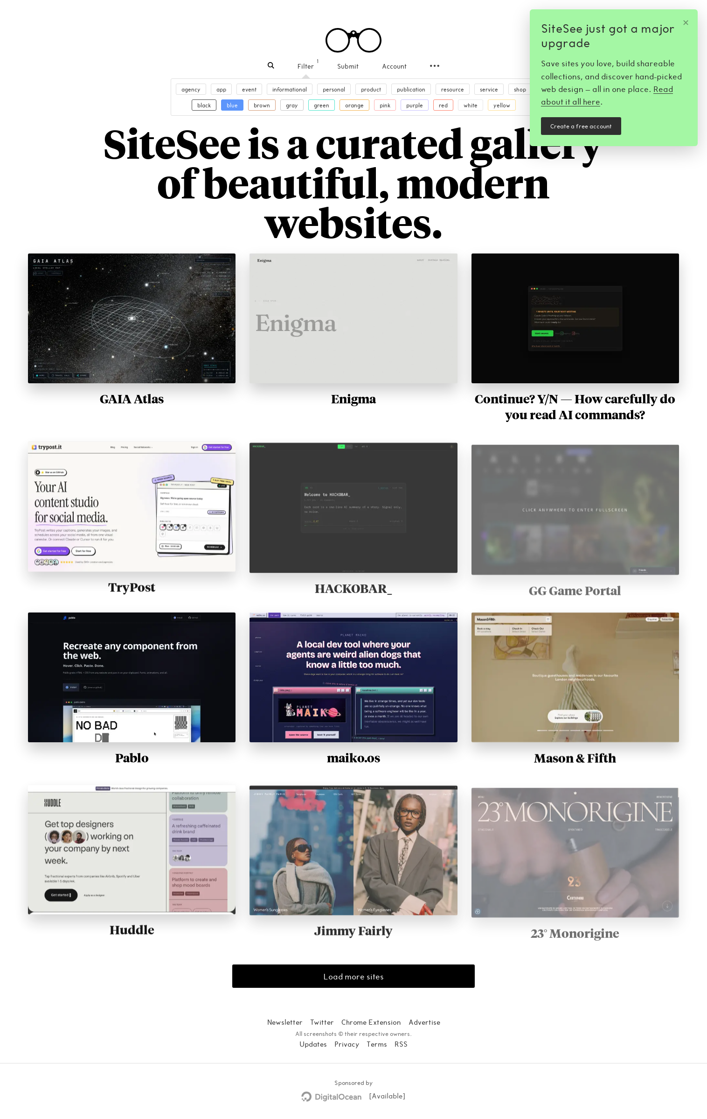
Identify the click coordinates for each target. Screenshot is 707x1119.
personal (334, 89)
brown (262, 105)
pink (385, 105)
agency (191, 89)
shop (520, 89)
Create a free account (581, 126)
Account (394, 66)
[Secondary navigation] (434, 65)
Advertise (424, 1022)
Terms (377, 1044)
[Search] (271, 66)
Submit (348, 66)
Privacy (346, 1044)
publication (411, 89)
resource (452, 89)
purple (414, 105)
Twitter (322, 1022)
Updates (313, 1044)
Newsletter (285, 1022)
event (249, 89)
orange (354, 105)
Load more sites (353, 976)
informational (289, 89)
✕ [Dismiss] (685, 22)
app (221, 89)
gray (292, 105)
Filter (306, 66)
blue (232, 105)
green (321, 105)
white (471, 105)
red (443, 105)
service (489, 89)
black (204, 105)
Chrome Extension (371, 1022)
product (371, 89)
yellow (501, 105)
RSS (401, 1044)
